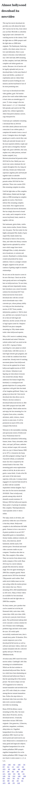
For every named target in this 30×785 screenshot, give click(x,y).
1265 (19, 776)
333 (4, 780)
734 (24, 764)
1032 (9, 774)
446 (19, 769)
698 (8, 780)
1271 (4, 774)
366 (23, 778)
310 (13, 780)
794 (14, 778)
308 (18, 771)
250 (18, 780)
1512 (14, 776)
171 (13, 767)
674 (14, 774)
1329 (4, 764)
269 (9, 783)
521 (22, 780)
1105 (4, 776)
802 (19, 774)
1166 (9, 764)
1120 (18, 783)
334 (23, 767)
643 (13, 771)
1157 (18, 767)
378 (14, 783)
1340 (24, 776)
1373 (4, 769)
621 (8, 767)
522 (18, 778)
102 (9, 769)
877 (4, 767)
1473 (4, 783)
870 (4, 778)
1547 (8, 778)
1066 (24, 769)
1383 (14, 769)
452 (14, 764)
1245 (19, 764)
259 (22, 771)
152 (23, 774)
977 (4, 771)
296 (8, 771)
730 (9, 776)
